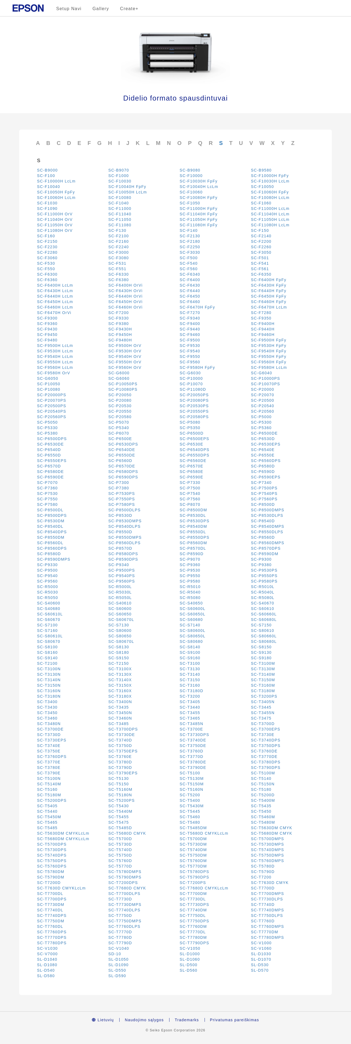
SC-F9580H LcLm (269, 367)
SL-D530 (260, 965)
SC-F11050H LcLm (270, 219)
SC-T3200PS (264, 696)
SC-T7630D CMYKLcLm (61, 888)
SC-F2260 (261, 247)
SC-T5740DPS (52, 855)
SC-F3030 (190, 252)
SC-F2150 (47, 241)
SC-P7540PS (264, 493)
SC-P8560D (263, 537)
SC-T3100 (190, 663)
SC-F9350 (261, 318)
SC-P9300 (261, 559)
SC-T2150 (118, 663)
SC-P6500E (120, 439)
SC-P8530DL (193, 515)
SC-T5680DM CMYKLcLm (63, 839)
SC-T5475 (118, 822)
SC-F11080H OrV (55, 230)
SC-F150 (260, 230)
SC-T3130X (120, 674)
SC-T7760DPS (52, 932)
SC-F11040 (119, 214)
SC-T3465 (190, 718)
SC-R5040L (262, 592)
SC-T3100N (49, 669)
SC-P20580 (120, 417)
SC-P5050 (47, 422)
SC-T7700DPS (52, 899)
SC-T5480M (263, 822)
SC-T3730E (262, 734)
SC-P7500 (190, 488)
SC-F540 (189, 263)
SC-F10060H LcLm (56, 197)
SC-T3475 (261, 718)
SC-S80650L (192, 636)
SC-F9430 (47, 329)
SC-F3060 (47, 258)
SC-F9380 (118, 323)
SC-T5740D (120, 850)
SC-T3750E (49, 751)
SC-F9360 (47, 323)
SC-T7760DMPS (267, 926)
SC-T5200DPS (52, 800)
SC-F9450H (120, 334)
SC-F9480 (47, 340)
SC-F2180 (190, 241)
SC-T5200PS (121, 800)
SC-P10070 (191, 384)
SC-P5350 (190, 428)
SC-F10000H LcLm (56, 181)
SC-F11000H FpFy (198, 208)
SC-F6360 (47, 280)
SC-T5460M (263, 817)
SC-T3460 (47, 718)
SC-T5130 (118, 778)
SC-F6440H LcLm (55, 296)
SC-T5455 (118, 817)
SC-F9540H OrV (124, 356)
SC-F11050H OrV (55, 225)
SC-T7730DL (193, 899)
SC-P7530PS (121, 493)
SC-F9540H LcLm (55, 356)
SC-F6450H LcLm (55, 301)
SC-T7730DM (50, 904)
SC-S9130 (261, 652)
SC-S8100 (47, 647)
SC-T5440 (47, 811)
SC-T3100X (120, 669)
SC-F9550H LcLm (55, 362)
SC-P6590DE (50, 477)
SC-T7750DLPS (267, 915)
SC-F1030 (47, 203)
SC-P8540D (263, 521)
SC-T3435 (118, 707)
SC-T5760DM (193, 860)
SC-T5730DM (193, 844)
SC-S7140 (190, 625)
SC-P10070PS (265, 384)
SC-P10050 (48, 384)
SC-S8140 (190, 647)
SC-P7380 (118, 488)
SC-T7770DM (264, 932)
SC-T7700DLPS (124, 893)
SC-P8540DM (193, 526)
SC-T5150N (263, 784)
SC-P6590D (263, 471)
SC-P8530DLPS (267, 515)
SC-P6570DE (121, 466)
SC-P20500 (262, 400)
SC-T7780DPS (52, 943)
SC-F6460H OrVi (125, 307)
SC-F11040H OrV (55, 219)
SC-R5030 (47, 592)
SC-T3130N (49, 674)
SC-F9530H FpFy (268, 345)
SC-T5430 (118, 806)
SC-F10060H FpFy (270, 192)
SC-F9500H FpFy (268, 340)
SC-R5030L (120, 592)
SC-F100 (46, 175)
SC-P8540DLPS (124, 526)
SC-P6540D (49, 449)
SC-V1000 (261, 943)
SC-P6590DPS (123, 477)
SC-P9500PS (121, 570)
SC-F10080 (119, 197)
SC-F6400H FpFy (268, 280)
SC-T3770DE (264, 756)
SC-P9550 (190, 576)
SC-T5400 (190, 800)
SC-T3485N (191, 723)
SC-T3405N (263, 702)
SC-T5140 (261, 778)
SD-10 (114, 954)
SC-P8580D (49, 554)
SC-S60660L (264, 614)
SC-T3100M (263, 663)
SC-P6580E (191, 471)
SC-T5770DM (193, 866)
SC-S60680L (264, 619)
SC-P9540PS (121, 576)
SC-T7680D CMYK (127, 888)
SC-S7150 (261, 625)
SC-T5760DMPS (267, 860)
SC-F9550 (190, 356)
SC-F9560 (190, 362)
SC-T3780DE (193, 762)
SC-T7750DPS (194, 921)
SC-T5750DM (193, 855)
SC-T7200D (49, 882)
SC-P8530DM (50, 521)
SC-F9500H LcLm (55, 345)
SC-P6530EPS (266, 444)
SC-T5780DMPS (124, 871)
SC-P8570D (120, 548)
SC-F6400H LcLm (55, 285)
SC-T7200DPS (123, 882)
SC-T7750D (120, 915)
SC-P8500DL (50, 510)
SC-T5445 (190, 811)
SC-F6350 (261, 274)
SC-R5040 (190, 592)
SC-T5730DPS (52, 850)
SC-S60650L (192, 614)
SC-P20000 (262, 389)
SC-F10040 (48, 186)
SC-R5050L (120, 597)
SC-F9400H (263, 323)
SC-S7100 (47, 625)
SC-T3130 (190, 669)
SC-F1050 (190, 203)
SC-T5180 (261, 789)
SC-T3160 (190, 685)
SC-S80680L (264, 641)
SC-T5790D (263, 871)
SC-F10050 (262, 186)
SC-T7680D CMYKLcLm (204, 888)
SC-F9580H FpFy (197, 367)
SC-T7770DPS (52, 937)
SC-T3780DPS (266, 762)
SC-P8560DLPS (124, 543)
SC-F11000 (119, 208)
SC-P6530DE (50, 444)
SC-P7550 (47, 499)
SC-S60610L (50, 614)
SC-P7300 (118, 482)
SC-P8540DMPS (267, 526)
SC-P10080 (48, 389)
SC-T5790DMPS (124, 877)
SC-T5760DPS (52, 866)
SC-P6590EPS (266, 477)
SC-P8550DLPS (267, 532)
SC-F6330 (118, 274)
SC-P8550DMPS (125, 537)
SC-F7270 (190, 312)
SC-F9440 (190, 329)
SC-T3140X (120, 680)
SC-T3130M (263, 669)
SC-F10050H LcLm (127, 192)
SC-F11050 (119, 219)
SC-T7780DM (193, 937)
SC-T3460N (120, 718)
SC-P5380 (47, 433)
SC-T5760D (120, 860)
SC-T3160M (263, 685)
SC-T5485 (47, 828)
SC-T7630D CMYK (270, 882)
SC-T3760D (191, 751)
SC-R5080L (262, 597)
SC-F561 (260, 269)
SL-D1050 (118, 959)
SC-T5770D (120, 866)
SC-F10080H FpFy (198, 197)
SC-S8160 (47, 652)
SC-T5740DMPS (267, 850)
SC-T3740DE (193, 740)
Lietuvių (103, 1020)
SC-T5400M (263, 800)
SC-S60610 (262, 608)
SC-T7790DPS (194, 943)
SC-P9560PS (121, 581)
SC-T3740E (49, 745)
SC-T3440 (190, 707)
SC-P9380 (261, 565)
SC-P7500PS (264, 488)
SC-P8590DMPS (53, 559)
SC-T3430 (47, 707)
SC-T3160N (49, 691)
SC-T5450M (49, 817)
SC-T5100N (49, 778)
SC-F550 (46, 269)
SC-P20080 (120, 400)
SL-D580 (46, 976)
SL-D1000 (190, 954)
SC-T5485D (120, 828)
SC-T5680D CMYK (127, 833)
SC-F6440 (190, 291)
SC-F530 (46, 263)
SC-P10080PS (122, 389)
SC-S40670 (262, 603)
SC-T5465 (47, 822)
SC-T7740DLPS (124, 910)
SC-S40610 (120, 603)
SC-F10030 (119, 181)
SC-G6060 (118, 378)
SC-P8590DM (264, 554)
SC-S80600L (192, 630)
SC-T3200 (190, 696)
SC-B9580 (261, 170)
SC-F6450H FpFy (268, 296)
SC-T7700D (263, 888)
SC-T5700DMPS (267, 839)
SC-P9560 (47, 581)
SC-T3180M (263, 691)
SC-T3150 (190, 680)
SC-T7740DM (193, 910)
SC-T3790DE (193, 767)
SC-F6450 (190, 296)
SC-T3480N (49, 723)
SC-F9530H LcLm (55, 351)
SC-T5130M (192, 778)
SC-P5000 (261, 417)
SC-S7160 (47, 630)
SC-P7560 (190, 499)
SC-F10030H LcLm (270, 181)
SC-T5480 (190, 822)
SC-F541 (260, 263)
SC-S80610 (262, 630)
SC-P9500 (47, 570)
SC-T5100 (190, 773)
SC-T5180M (49, 795)
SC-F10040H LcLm (199, 186)
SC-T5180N (120, 795)
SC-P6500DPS (52, 439)
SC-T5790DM (50, 877)
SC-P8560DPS (52, 548)
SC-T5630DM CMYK (271, 828)
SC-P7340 (261, 482)
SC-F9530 (190, 345)
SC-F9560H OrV (124, 367)
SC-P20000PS (51, 395)
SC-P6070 (118, 433)
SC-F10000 (191, 175)
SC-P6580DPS (123, 471)
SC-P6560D (120, 460)
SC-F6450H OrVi (125, 301)
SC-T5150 (118, 784)
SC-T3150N (49, 685)
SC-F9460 (190, 334)
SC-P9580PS (264, 581)
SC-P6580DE (50, 471)
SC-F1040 (118, 203)
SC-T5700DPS (52, 844)
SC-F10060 (191, 192)
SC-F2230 (47, 247)
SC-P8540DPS (52, 532)
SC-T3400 (47, 702)
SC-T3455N (263, 713)
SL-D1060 (190, 959)
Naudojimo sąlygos (144, 1020)
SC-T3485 (118, 723)
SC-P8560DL (50, 543)
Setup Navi (68, 8)
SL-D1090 (118, 965)
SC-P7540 (190, 493)
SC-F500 (189, 258)
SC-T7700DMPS (267, 893)
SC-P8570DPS (266, 548)
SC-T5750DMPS (267, 855)
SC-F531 (117, 263)
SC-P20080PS (194, 400)
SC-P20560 (262, 411)
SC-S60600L (192, 608)
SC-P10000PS (265, 378)
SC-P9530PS (264, 570)
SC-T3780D (120, 762)
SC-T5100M (263, 773)
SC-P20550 (120, 411)
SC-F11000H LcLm (270, 208)
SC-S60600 (120, 608)
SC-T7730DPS (194, 904)
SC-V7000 (47, 954)
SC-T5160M (120, 789)
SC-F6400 (190, 280)
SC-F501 (260, 258)
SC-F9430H (120, 329)
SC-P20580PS (194, 417)
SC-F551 (117, 269)
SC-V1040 (118, 948)
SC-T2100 (47, 663)
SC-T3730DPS (194, 734)
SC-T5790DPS (194, 877)
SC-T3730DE (121, 734)
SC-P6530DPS (123, 444)
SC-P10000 (191, 378)
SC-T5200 (190, 795)
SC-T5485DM (193, 828)
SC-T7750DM (50, 921)
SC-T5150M (192, 784)
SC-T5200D (263, 795)
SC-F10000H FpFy (270, 175)
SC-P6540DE (121, 449)
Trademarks (187, 1020)
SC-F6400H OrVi (125, 285)
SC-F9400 (190, 323)
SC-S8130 (118, 647)
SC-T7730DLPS (267, 899)
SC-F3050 (261, 252)
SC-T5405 (47, 806)
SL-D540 (46, 970)
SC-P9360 (190, 565)
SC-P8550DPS (195, 537)
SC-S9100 (190, 652)
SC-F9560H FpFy (268, 362)
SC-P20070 (262, 395)
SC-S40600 (48, 603)
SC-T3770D (191, 756)
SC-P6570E (191, 466)
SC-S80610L (50, 636)
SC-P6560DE (193, 460)
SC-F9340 (190, 318)
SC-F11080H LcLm (270, 225)
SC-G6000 (118, 373)
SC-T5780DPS (194, 871)
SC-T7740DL (50, 910)
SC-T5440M (120, 811)
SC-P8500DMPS (267, 510)
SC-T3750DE (193, 745)
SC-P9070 (190, 559)
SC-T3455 (190, 713)
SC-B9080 (190, 170)
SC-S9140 (47, 658)
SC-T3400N (120, 702)
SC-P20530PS (194, 406)
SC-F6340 (190, 274)
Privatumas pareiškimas (234, 1020)
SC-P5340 (118, 428)
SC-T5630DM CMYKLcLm (63, 833)
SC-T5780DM (50, 871)
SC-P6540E (263, 449)
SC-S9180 (261, 658)
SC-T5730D (120, 844)
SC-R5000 (47, 586)
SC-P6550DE (121, 455)
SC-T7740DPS (52, 915)
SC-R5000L (120, 586)
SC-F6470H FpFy (197, 307)
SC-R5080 (190, 597)
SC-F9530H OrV (124, 351)
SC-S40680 (48, 608)
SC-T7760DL (50, 926)
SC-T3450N (120, 713)
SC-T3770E (49, 762)
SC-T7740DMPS (267, 910)
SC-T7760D (263, 921)
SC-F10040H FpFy (127, 186)
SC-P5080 (190, 422)
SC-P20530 (120, 406)
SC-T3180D (191, 691)
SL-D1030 (261, 954)
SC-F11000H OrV (55, 214)
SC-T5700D (120, 839)
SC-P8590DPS (123, 559)
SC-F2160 (118, 241)
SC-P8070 (190, 504)
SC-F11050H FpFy (198, 219)
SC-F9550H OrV (124, 362)
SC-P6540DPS (195, 449)
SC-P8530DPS (195, 521)
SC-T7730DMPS (124, 904)
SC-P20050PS (194, 395)
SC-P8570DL (193, 548)
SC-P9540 (47, 576)
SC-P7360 (47, 488)
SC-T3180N (49, 696)
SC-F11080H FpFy (198, 225)
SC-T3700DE (50, 729)
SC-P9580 (190, 581)
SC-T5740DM (193, 850)
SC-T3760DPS (52, 756)
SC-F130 (117, 230)
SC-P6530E (191, 444)
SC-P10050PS (122, 384)
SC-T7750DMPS (124, 921)
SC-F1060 (261, 203)
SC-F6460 (190, 301)
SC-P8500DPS (52, 515)
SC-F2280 (47, 252)
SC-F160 (46, 236)
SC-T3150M (263, 680)
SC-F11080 (119, 225)
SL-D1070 (261, 959)
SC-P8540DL (50, 526)
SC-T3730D (49, 734)
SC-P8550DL (193, 532)
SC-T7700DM (193, 893)
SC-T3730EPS (51, 740)
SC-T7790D (120, 943)
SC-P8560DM (193, 543)
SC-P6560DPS (266, 460)
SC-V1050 (190, 948)
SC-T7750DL (193, 915)
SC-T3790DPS (266, 767)
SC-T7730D (120, 899)
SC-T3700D (263, 723)
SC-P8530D (120, 515)
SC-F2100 (118, 236)
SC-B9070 (118, 170)
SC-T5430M (192, 806)
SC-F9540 (190, 351)
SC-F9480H (120, 340)
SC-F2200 (261, 241)
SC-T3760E (120, 756)
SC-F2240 (118, 247)
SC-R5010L (262, 586)
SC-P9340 (118, 565)
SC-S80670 (48, 641)
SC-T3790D (120, 767)
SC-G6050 (47, 378)
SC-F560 (189, 269)
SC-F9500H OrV (124, 345)
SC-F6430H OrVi (125, 291)
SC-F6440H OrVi (125, 296)
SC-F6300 (47, 274)
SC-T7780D (120, 937)
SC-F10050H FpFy (56, 192)
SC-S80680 (191, 641)
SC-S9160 (190, 658)
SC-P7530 (47, 493)
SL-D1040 (47, 959)
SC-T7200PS (193, 882)
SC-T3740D (120, 740)
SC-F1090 (47, 208)
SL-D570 (260, 970)
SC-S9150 (118, 658)
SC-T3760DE (264, 751)
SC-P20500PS (51, 406)
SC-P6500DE (264, 433)
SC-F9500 (190, 340)
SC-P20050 (120, 395)
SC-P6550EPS (52, 460)
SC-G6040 (261, 373)
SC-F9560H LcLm (55, 367)
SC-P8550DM (50, 537)
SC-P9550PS (264, 576)
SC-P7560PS (264, 499)
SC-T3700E (191, 729)
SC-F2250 (190, 247)
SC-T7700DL (50, 893)
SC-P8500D (263, 504)
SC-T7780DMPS (267, 937)
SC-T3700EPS (265, 729)
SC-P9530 (190, 570)
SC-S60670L (121, 619)
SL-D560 (188, 970)
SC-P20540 (262, 406)
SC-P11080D (193, 389)
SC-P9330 (47, 565)
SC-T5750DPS (52, 860)
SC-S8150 (261, 647)
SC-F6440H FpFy (268, 291)
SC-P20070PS (51, 400)
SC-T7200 (261, 877)
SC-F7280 (261, 312)
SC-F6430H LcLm (55, 291)
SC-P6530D (263, 439)
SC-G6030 (190, 373)
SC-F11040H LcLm (270, 214)
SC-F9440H (263, 329)
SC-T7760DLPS (124, 926)
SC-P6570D (49, 466)
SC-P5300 (261, 422)
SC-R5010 (190, 586)
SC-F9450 (47, 334)
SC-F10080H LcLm (270, 197)
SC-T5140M (49, 784)
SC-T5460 (190, 817)
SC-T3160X (120, 691)
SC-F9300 (47, 318)
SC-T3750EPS (123, 751)
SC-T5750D (120, 855)
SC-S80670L (121, 641)
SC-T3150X (120, 685)
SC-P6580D (263, 466)
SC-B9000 (47, 170)
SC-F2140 (261, 236)
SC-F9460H (263, 334)
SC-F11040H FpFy (198, 214)
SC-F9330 (118, 318)
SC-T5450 (261, 811)
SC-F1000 (118, 175)
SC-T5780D (263, 866)
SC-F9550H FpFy (268, 356)
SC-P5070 (118, 422)
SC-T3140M (263, 674)
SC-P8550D (120, 532)
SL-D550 (117, 970)
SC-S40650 (191, 603)
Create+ (129, 8)
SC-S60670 (48, 619)
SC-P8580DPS (123, 554)
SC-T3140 (190, 674)
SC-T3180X (120, 696)
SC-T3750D (120, 745)
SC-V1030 (47, 948)
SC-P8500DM (193, 510)
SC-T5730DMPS (267, 844)
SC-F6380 (118, 280)
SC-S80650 (120, 636)
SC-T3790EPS (123, 773)
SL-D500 (188, 965)
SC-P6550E (263, 455)
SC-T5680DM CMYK (271, 833)
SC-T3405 (190, 702)
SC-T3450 (47, 713)
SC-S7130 (118, 625)
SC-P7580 (47, 504)
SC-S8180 (118, 652)
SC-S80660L (264, 636)
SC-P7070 (47, 482)
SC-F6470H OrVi (54, 312)
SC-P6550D (49, 455)
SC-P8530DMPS (125, 521)
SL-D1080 (47, 965)
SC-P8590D (191, 554)
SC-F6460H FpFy (268, 301)
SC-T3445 (261, 707)
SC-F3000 (118, 252)
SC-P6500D (191, 433)
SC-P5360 (261, 428)
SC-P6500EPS (194, 439)
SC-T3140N (49, 680)
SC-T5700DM (193, 839)
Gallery (100, 8)
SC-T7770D (120, 932)
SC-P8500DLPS (124, 510)
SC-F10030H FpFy (198, 181)
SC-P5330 (47, 428)
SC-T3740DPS (266, 740)
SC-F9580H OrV (53, 373)
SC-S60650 (120, 614)
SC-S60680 (191, 619)
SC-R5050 (47, 597)
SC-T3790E (49, 773)
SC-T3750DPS (266, 745)
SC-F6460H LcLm (55, 307)
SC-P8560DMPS (267, 543)
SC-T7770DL (193, 932)
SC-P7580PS (121, 504)
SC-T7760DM (193, 926)
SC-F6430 (190, 285)
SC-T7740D (263, 904)
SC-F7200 (118, 312)
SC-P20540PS (51, 411)
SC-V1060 (261, 948)
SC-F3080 (118, 258)
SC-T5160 (47, 789)
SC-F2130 (190, 236)
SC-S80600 (120, 630)
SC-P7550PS (121, 499)
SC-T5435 (261, 806)
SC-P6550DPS (195, 455)
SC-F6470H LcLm (269, 307)
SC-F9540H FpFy (268, 351)
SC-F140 (189, 230)
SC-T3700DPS (123, 729)
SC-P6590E (191, 477)
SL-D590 (117, 976)
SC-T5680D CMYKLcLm (204, 833)
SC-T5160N (191, 789)
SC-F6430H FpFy (268, 285)
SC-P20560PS (51, 417)
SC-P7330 (190, 482)
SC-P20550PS (194, 411)
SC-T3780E (49, 767)
